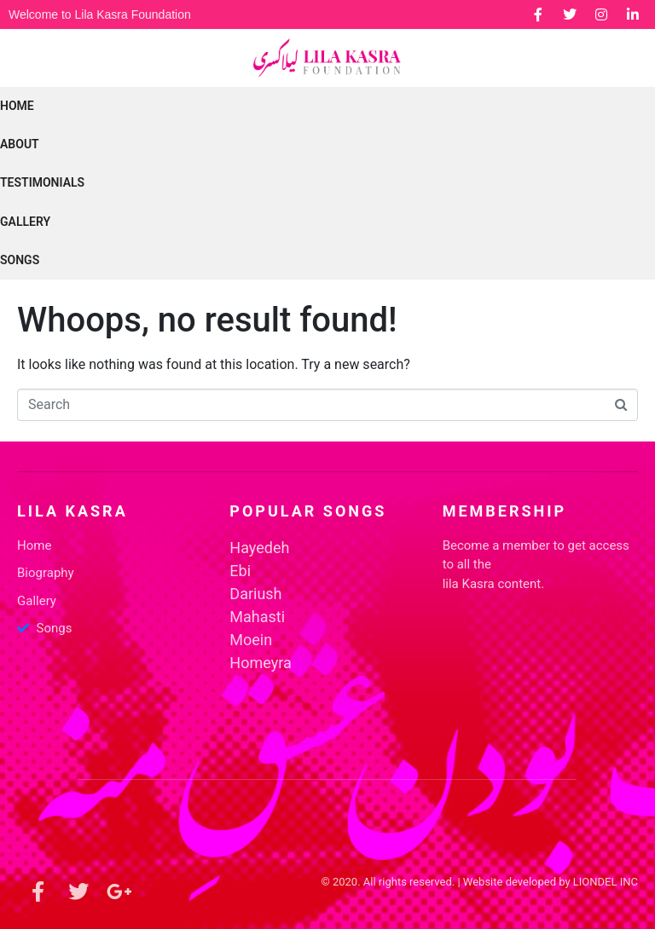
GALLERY (25, 221)
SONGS (19, 260)
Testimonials (42, 182)
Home (17, 106)
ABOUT (19, 144)
